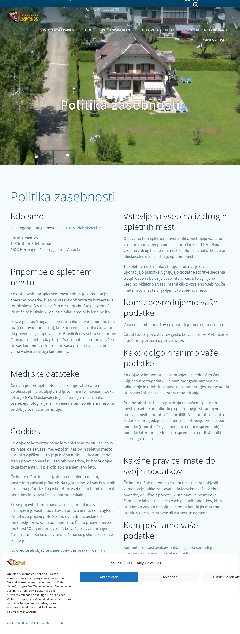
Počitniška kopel (117, 30)
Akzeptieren (109, 577)
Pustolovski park (58, 30)
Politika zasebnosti (43, 623)
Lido (89, 30)
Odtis (60, 623)
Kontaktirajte (215, 39)
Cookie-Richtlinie (18, 623)
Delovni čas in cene (159, 30)
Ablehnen (169, 577)
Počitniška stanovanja (207, 30)
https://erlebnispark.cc (83, 230)
